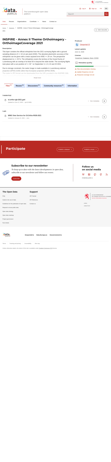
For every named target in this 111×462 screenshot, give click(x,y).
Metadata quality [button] (76, 63)
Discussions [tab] (34, 85)
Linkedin (89, 277)
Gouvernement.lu (56, 337)
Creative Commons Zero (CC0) (87, 58)
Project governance (7, 321)
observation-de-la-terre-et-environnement (54, 102)
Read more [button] (37, 78)
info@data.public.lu (87, 280)
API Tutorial (33, 298)
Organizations (21, 21)
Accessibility (28, 346)
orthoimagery (86, 102)
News (44, 21)
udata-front (87, 308)
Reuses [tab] (20, 85)
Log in (84, 8)
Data (4, 21)
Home (4, 28)
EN (106, 8)
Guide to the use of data (9, 302)
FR (101, 8)
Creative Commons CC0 (45, 350)
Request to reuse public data (10, 310)
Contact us (52, 21)
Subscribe (16, 281)
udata (85, 305)
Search (106, 14)
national (38, 102)
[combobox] (85, 14)
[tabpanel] (55, 134)
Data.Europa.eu (41, 337)
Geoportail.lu (29, 337)
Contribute (33, 21)
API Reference (34, 302)
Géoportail (85, 45)
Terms (4, 346)
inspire (32, 102)
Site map (37, 346)
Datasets (11, 28)
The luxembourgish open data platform (36, 13)
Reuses (11, 21)
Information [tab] (72, 86)
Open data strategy (7, 314)
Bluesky (83, 277)
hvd (27, 102)
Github (101, 277)
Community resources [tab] (54, 85)
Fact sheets (5, 325)
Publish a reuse (89, 252)
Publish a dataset (64, 252)
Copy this (106, 159)
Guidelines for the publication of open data (14, 306)
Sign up (94, 8)
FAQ (3, 298)
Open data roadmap (8, 317)
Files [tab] (9, 85)
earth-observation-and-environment (13, 102)
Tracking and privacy (15, 346)
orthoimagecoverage (74, 102)
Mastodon (95, 277)
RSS (107, 277)
